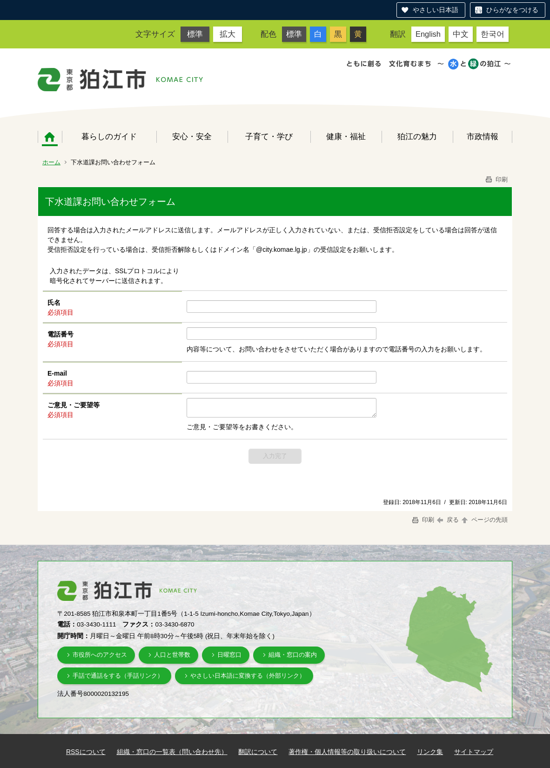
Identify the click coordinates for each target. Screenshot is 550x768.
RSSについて (86, 751)
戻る (448, 519)
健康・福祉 (346, 136)
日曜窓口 (229, 654)
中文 (461, 34)
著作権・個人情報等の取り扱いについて (347, 751)
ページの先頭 (484, 519)
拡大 (227, 34)
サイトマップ (473, 751)
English (428, 34)
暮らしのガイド (109, 136)
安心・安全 (192, 136)
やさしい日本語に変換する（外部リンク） (247, 675)
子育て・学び (269, 136)
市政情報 (482, 136)
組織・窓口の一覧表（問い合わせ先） (172, 751)
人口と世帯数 (172, 654)
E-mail (57, 373)
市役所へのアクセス (100, 654)
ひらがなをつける (512, 9)
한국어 (492, 34)
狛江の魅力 (417, 136)
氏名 (53, 302)
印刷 (496, 179)
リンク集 (430, 751)
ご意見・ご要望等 (73, 405)
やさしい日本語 (435, 9)
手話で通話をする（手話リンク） (118, 675)
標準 (195, 34)
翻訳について (257, 751)
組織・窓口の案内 (292, 654)
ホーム (49, 137)
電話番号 (60, 334)
